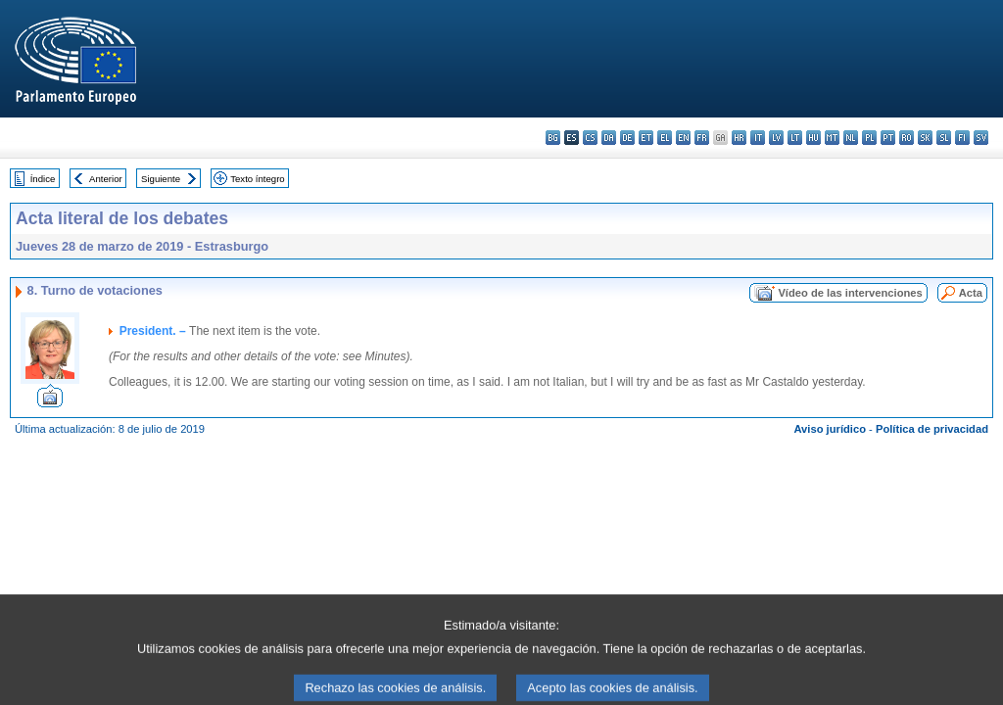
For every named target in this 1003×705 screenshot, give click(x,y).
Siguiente (160, 178)
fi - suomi (962, 137)
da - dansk (608, 137)
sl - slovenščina (943, 137)
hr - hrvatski (739, 137)
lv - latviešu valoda (776, 137)
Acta (970, 293)
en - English (683, 137)
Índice (43, 178)
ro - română (906, 137)
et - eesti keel (646, 137)
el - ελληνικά (664, 137)
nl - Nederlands (850, 137)
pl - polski (869, 137)
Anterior (105, 178)
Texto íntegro (257, 178)
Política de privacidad (932, 429)
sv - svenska (981, 137)
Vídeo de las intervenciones (850, 293)
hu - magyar (813, 137)
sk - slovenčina (925, 137)
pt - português (888, 137)
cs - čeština (590, 137)
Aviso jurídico (829, 429)
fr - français (701, 137)
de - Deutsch (627, 137)
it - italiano (757, 137)
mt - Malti (832, 137)
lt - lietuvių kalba (795, 137)
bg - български (553, 137)
